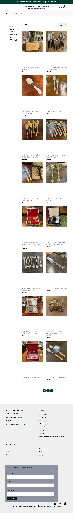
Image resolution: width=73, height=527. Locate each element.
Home (8, 14)
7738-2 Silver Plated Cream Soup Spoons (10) (31, 300)
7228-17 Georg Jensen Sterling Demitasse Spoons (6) (31, 253)
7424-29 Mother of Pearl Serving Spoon (30, 116)
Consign (40, 466)
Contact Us (41, 462)
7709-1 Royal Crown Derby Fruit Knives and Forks (31, 345)
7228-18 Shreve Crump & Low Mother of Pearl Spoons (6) (56, 252)
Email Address (12, 504)
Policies (8, 469)
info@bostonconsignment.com (16, 438)
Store (8, 472)
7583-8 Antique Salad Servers (56, 391)
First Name (11, 487)
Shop (7, 462)
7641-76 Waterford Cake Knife (56, 299)
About (8, 466)
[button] (61, 7)
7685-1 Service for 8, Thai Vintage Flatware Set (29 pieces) (54, 346)
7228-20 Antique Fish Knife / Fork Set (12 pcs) (32, 207)
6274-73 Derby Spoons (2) (55, 115)
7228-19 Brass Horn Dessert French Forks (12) (55, 161)
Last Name (11, 496)
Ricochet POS (57, 520)
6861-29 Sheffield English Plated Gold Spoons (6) (31, 161)
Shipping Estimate (43, 469)
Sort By (62, 25)
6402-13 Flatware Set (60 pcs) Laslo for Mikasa (56, 70)
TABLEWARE (15, 14)
